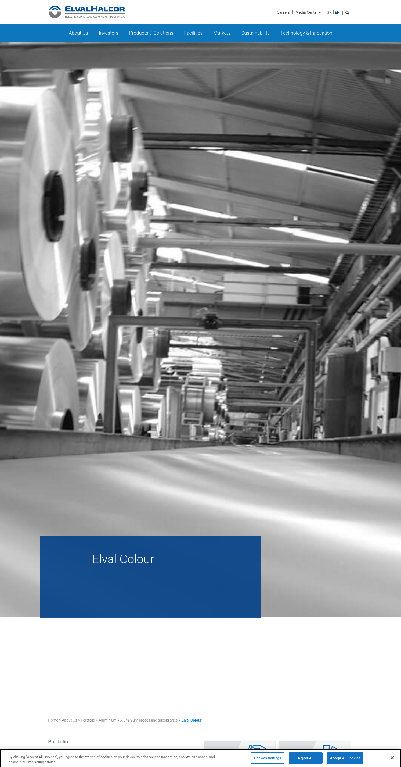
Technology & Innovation (306, 33)
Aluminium (108, 720)
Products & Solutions (151, 33)
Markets (221, 33)
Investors (108, 33)
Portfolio (88, 720)
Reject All (305, 760)
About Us (78, 33)
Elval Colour (192, 720)
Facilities (193, 33)
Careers (283, 12)
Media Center (308, 12)
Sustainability (255, 33)
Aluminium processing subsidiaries (149, 720)
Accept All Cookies (345, 760)
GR (329, 12)
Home (53, 720)
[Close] (392, 760)
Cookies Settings (267, 760)
